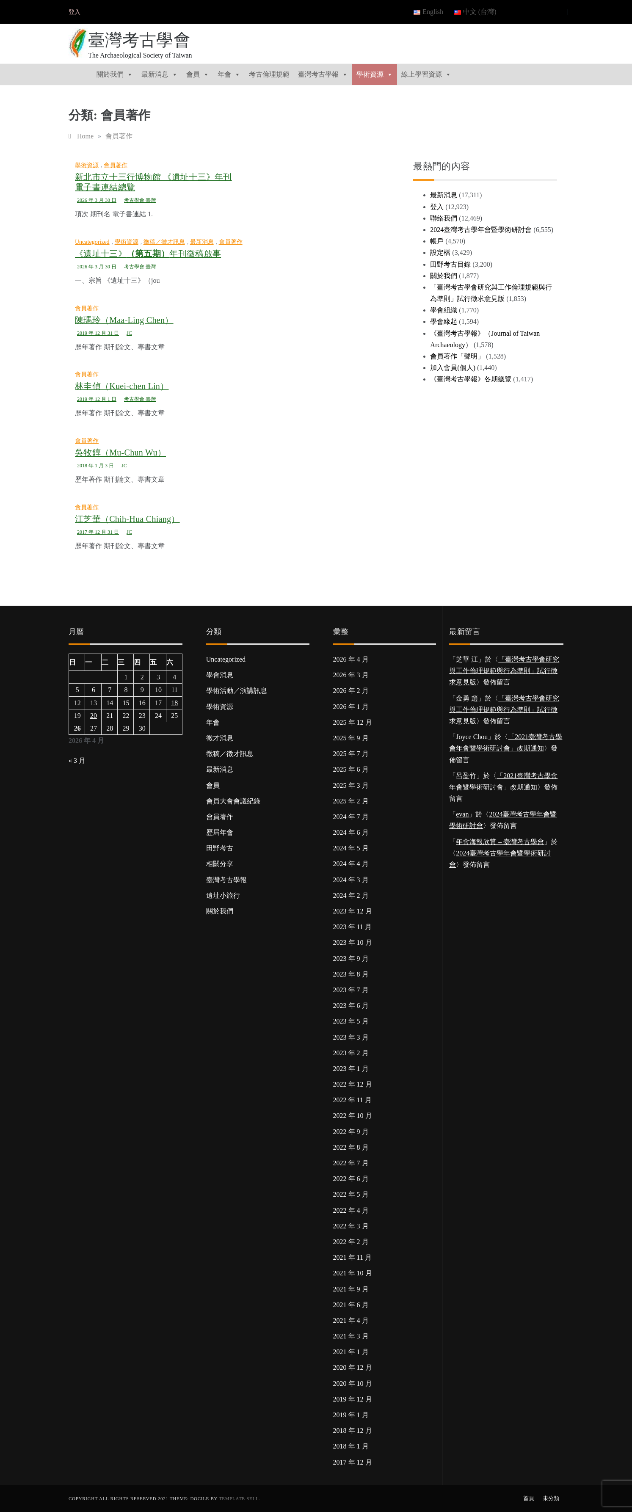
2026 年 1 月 (351, 706)
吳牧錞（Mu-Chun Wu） (120, 452)
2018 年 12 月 (352, 1430)
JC (129, 333)
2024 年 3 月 (351, 879)
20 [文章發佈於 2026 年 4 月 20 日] (93, 715)
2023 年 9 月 (351, 958)
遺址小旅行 (223, 895)
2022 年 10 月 (352, 1115)
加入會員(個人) (452, 367)
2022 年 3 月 (351, 1226)
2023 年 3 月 (351, 1037)
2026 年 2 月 (351, 690)
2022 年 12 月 (352, 1084)
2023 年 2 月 (351, 1053)
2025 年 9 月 (351, 738)
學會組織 (443, 310)
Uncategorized (92, 242)
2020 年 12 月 (352, 1367)
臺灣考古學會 (139, 40)
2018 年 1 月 (351, 1446)
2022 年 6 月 (351, 1178)
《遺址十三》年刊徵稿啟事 (148, 253)
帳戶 (437, 241)
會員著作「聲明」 (457, 356)
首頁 (528, 1498)
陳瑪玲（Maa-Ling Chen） (124, 320)
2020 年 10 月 (352, 1383)
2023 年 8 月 (351, 974)
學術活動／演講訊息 (236, 690)
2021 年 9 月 (351, 1289)
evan (462, 814)
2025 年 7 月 (351, 753)
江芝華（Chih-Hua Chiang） (127, 519)
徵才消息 (219, 738)
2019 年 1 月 (351, 1414)
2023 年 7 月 (351, 989)
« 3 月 (77, 760)
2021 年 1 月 (351, 1351)
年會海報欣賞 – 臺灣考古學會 (500, 841)
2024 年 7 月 (351, 816)
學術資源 (374, 74)
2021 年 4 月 (351, 1320)
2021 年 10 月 (352, 1273)
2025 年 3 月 (351, 785)
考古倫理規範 (269, 74)
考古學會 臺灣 (140, 200)
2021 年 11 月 (352, 1257)
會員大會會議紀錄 (233, 801)
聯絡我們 (443, 218)
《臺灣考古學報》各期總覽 (470, 379)
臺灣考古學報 (323, 74)
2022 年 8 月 (351, 1147)
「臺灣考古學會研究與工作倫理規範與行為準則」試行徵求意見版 (504, 671)
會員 (197, 74)
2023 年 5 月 (351, 1021)
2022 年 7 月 (351, 1163)
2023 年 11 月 (352, 926)
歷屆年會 (219, 832)
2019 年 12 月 (352, 1399)
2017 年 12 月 (352, 1462)
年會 (229, 74)
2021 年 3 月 (351, 1336)
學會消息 (219, 675)
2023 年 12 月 (352, 911)
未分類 (551, 1498)
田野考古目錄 (450, 264)
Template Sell (239, 1498)
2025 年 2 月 (351, 801)
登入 (74, 12)
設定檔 (440, 252)
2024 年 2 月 (351, 895)
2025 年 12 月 (352, 722)
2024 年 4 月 (351, 863)
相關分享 (219, 863)
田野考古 (219, 848)
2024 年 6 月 (351, 832)
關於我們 (115, 74)
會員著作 (115, 165)
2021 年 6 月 (351, 1304)
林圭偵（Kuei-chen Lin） (121, 386)
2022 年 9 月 (351, 1131)
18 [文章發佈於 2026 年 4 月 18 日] (174, 702)
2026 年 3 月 (351, 675)
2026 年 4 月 (351, 659)
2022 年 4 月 (351, 1210)
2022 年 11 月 (352, 1100)
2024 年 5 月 (351, 848)
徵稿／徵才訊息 (164, 242)
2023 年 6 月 (351, 1005)
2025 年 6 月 (351, 769)
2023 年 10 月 (352, 942)
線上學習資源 (426, 74)
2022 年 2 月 (351, 1241)
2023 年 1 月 (351, 1068)
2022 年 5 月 (351, 1194)
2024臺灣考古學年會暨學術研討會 (481, 229)
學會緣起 (443, 321)
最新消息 (159, 74)
